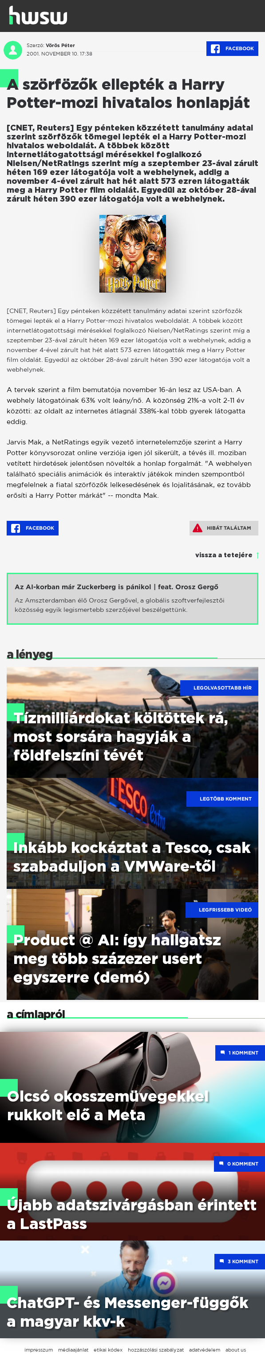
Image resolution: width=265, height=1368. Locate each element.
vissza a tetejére (224, 555)
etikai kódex (108, 1349)
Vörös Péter (60, 45)
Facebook (232, 48)
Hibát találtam (222, 528)
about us (235, 1349)
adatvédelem (204, 1349)
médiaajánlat (73, 1349)
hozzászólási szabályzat (156, 1349)
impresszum (38, 1349)
